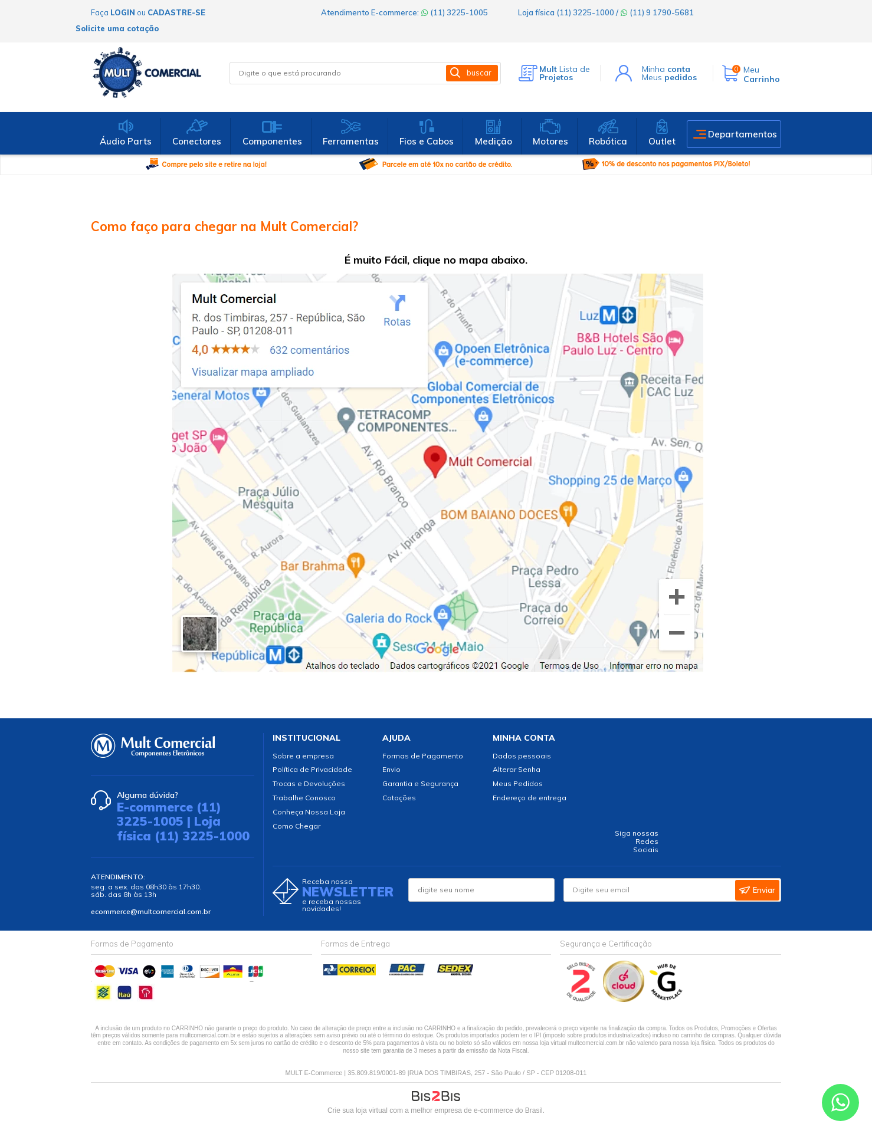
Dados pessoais (522, 755)
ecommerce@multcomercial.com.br (151, 911)
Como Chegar (296, 826)
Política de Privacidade (312, 769)
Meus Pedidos (518, 783)
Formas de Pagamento (422, 755)
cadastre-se (176, 12)
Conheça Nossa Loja (309, 811)
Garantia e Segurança (420, 783)
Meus (669, 77)
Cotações (399, 797)
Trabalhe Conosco (304, 797)
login (122, 12)
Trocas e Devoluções (309, 783)
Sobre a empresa (303, 755)
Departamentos (742, 134)
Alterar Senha (516, 769)
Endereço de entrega (529, 797)
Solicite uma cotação (117, 28)
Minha (666, 69)
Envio (391, 769)
